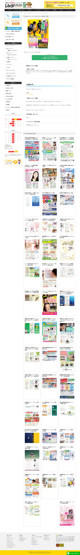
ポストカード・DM (9, 70)
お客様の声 (8, 101)
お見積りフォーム (47, 538)
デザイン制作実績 (9, 79)
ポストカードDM (10, 543)
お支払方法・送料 (9, 88)
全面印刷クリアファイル (10, 76)
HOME (25, 13)
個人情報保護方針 (23, 539)
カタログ (7, 67)
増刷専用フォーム (47, 539)
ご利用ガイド (8, 85)
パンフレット (8, 65)
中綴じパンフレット (10, 57)
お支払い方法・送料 (10, 39)
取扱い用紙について (35, 544)
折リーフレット (9, 49)
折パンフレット (9, 53)
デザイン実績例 (10, 547)
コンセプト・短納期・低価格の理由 (13, 31)
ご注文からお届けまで (10, 34)
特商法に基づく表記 (23, 538)
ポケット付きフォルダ (11, 544)
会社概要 (7, 104)
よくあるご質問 (9, 99)
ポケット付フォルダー (10, 73)
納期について (8, 90)
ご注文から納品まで (10, 96)
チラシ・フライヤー (10, 46)
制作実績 (29, 13)
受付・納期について (10, 36)
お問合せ (7, 110)
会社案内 (7, 62)
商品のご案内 (8, 93)
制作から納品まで (35, 541)
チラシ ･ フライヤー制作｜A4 (49, 56)
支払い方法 (34, 540)
